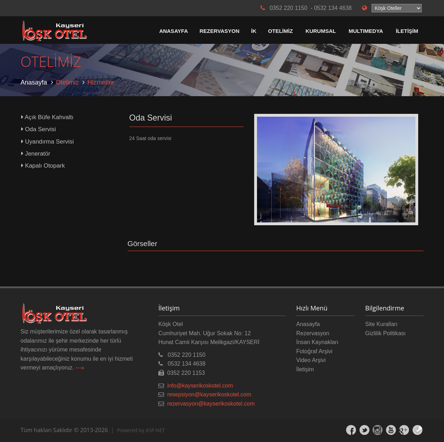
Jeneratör (35, 153)
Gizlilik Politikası (385, 333)
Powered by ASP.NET (141, 430)
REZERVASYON (220, 31)
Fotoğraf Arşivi (314, 351)
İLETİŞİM (407, 31)
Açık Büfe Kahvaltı (47, 117)
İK (253, 31)
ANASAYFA (173, 31)
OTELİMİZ (280, 31)
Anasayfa (34, 82)
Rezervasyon (312, 333)
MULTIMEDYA (366, 31)
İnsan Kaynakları (317, 342)
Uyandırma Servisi (47, 141)
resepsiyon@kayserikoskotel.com (209, 394)
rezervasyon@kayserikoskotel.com (211, 404)
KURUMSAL (320, 31)
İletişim (305, 369)
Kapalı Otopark (43, 165)
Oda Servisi (38, 129)
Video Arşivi (311, 360)
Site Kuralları (381, 324)
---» (80, 368)
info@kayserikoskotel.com (200, 386)
